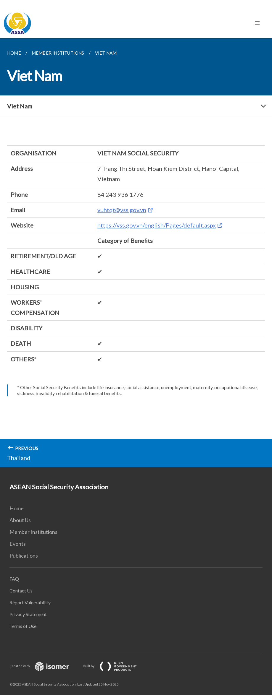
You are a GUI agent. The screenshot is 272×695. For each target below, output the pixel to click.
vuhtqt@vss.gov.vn (121, 209)
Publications (23, 555)
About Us (20, 520)
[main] (136, 252)
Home (16, 508)
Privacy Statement (28, 614)
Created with (43, 666)
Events (17, 543)
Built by (114, 666)
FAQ (14, 579)
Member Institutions (33, 532)
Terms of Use (22, 626)
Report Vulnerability (30, 602)
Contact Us (21, 590)
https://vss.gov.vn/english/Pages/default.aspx (156, 225)
